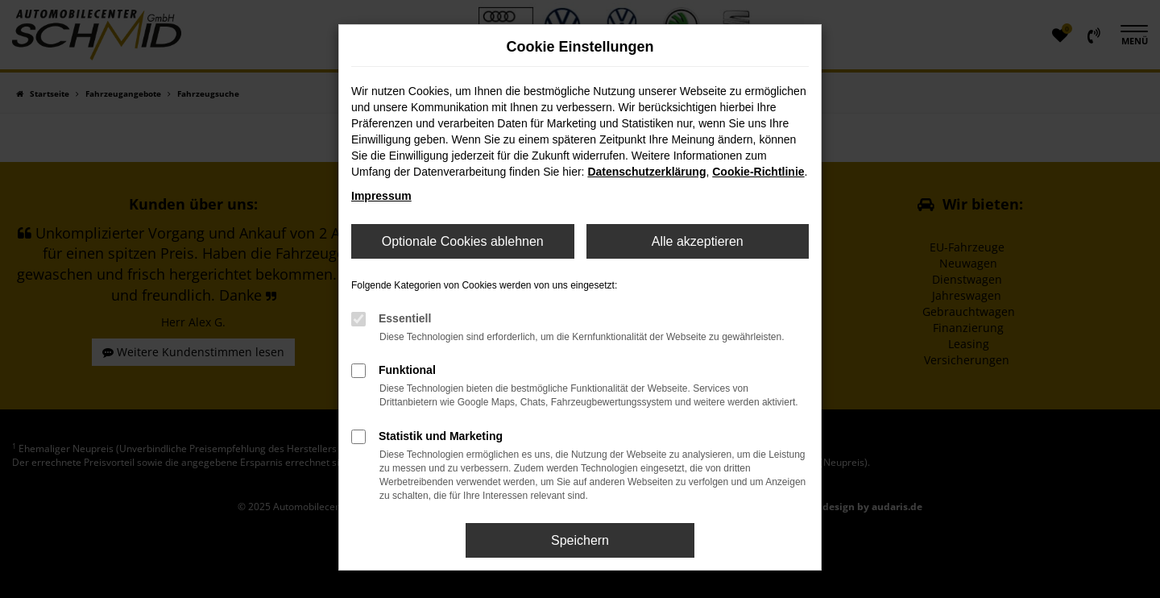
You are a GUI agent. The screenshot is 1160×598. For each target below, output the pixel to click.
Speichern (580, 540)
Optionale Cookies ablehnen (463, 241)
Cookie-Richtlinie (758, 171)
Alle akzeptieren (698, 241)
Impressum (381, 195)
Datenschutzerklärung (646, 171)
